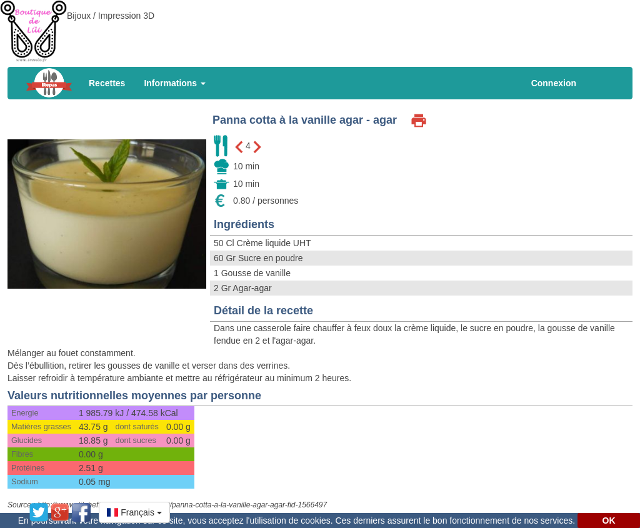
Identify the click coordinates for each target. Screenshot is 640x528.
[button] (134, 512)
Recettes (107, 83)
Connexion (553, 83)
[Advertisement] (320, 28)
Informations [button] (175, 83)
